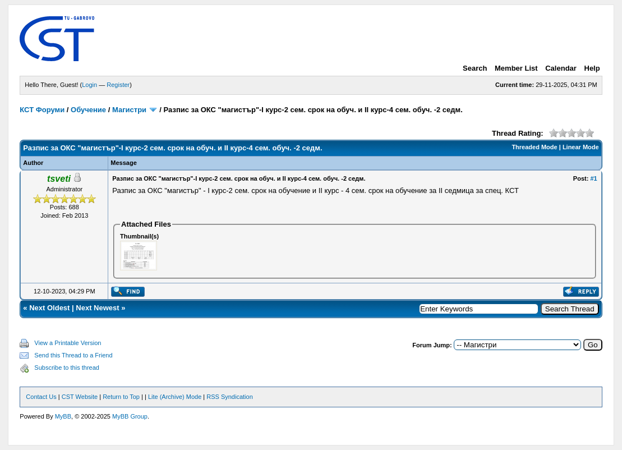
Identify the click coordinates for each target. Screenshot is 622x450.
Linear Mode (581, 147)
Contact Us (41, 396)
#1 (593, 178)
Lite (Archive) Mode (174, 396)
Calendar (561, 68)
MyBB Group (130, 416)
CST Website (80, 396)
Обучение (88, 109)
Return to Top (121, 396)
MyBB (63, 416)
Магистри (129, 109)
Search (475, 68)
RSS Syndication (229, 396)
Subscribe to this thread (66, 367)
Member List (516, 68)
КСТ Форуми (42, 109)
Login (89, 84)
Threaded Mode (534, 147)
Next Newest (97, 308)
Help (592, 68)
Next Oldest (49, 308)
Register (118, 84)
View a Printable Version (67, 342)
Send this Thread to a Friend (73, 355)
